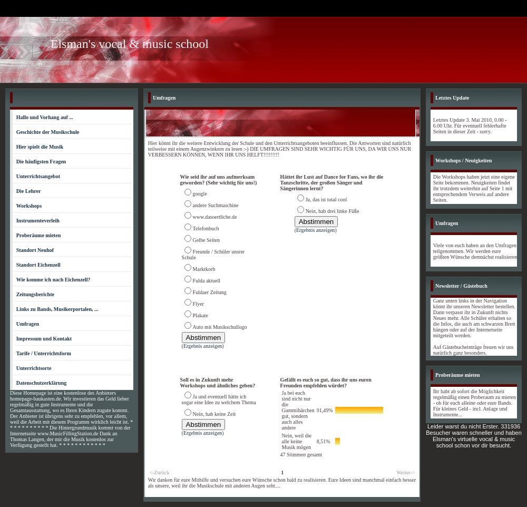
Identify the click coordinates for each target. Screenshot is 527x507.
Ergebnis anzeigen (202, 346)
